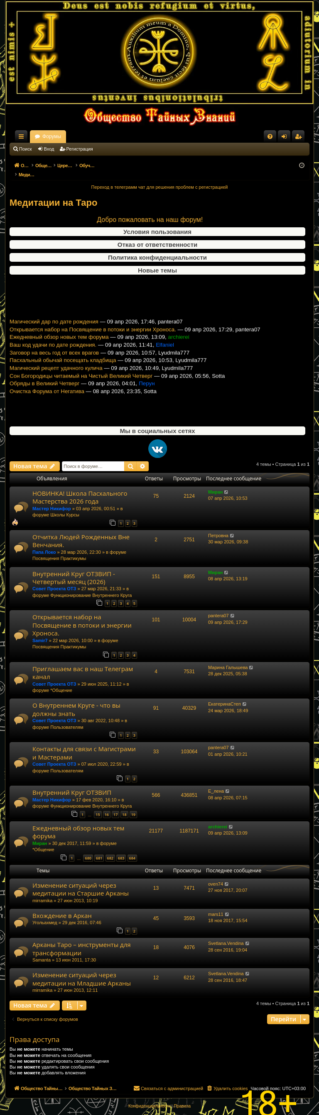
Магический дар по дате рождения (54, 326)
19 (133, 805)
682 (110, 849)
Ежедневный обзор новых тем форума (59, 341)
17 (115, 805)
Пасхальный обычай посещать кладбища (63, 365)
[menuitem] (270, 136)
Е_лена (216, 782)
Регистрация (79, 148)
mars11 (215, 905)
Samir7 (40, 631)
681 (99, 849)
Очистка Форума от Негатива (47, 396)
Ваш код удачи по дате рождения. (53, 349)
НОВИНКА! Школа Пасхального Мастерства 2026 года (80, 488)
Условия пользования (157, 222)
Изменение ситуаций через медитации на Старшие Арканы (80, 880)
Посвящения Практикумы (59, 549)
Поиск (25, 148)
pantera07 (218, 606)
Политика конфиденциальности (157, 248)
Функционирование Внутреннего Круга (91, 586)
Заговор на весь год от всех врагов (54, 357)
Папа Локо (44, 543)
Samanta (41, 951)
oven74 (215, 875)
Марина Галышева (228, 658)
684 (132, 849)
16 (107, 805)
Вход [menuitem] (286, 138)
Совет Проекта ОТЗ (54, 579)
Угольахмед (44, 913)
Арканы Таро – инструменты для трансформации (81, 940)
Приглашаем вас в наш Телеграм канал (82, 664)
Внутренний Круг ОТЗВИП (71, 783)
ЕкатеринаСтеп (224, 695)
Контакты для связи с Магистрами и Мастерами (84, 744)
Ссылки (22, 138)
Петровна (218, 526)
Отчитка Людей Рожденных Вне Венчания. (81, 532)
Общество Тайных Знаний (65, 136)
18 (124, 805)
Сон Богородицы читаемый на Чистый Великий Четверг (81, 380)
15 (98, 805)
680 (88, 849)
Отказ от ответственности (157, 235)
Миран (215, 483)
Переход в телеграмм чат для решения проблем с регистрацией (159, 178)
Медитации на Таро (53, 194)
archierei (217, 818)
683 (121, 849)
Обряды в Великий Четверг (44, 388)
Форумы (124, 136)
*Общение (61, 681)
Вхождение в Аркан (62, 907)
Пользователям (66, 718)
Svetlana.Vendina (226, 934)
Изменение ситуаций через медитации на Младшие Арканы (81, 970)
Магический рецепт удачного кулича (56, 373)
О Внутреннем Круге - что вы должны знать (76, 700)
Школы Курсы (64, 506)
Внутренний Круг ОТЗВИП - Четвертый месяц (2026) (73, 569)
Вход (49, 148)
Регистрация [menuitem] (299, 138)
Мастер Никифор (51, 499)
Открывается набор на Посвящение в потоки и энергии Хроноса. (93, 334)
